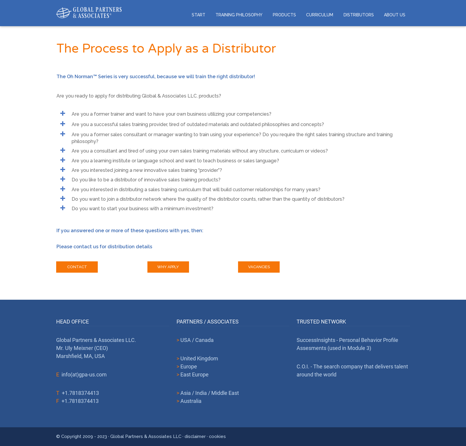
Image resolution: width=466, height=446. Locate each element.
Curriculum (319, 14)
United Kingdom (199, 358)
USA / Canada (197, 340)
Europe (188, 366)
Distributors (359, 14)
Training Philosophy (238, 14)
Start (198, 14)
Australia (190, 401)
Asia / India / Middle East (209, 393)
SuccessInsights (316, 340)
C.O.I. (303, 366)
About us (394, 14)
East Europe (194, 374)
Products (284, 14)
